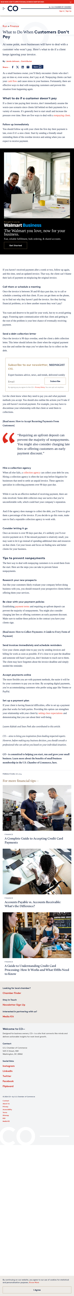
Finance (14, 26)
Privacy (5, 1107)
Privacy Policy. (40, 387)
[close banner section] (71, 2)
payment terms (22, 606)
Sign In (61, 11)
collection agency (31, 472)
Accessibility (7, 1109)
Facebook (8, 1081)
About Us (6, 1104)
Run (5, 26)
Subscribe (55, 381)
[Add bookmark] (37, 67)
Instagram (9, 1065)
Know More (34, 1282)
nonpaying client (62, 115)
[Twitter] (17, 67)
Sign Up (68, 11)
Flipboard (8, 1086)
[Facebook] (12, 67)
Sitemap (6, 1115)
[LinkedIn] (22, 67)
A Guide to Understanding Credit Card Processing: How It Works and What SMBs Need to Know (37, 970)
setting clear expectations (50, 713)
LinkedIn (8, 1070)
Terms (5, 1112)
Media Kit (8, 1016)
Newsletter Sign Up (14, 1004)
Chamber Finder (12, 992)
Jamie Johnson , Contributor (19, 61)
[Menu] (4, 8)
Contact (6, 1101)
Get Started (15, 245)
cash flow (12, 81)
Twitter (7, 1075)
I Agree (37, 1290)
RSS (4, 1118)
